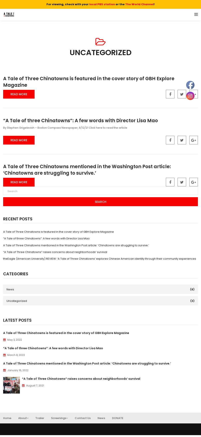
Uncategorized (16, 301)
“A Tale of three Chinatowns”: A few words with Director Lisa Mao (80, 120)
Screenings (59, 420)
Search (100, 202)
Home (7, 420)
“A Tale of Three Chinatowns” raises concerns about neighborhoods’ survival (55, 252)
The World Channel (139, 4)
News (10, 289)
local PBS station (102, 4)
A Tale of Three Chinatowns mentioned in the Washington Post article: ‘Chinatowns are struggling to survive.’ (87, 169)
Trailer (39, 420)
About (23, 420)
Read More (18, 94)
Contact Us (83, 420)
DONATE (117, 420)
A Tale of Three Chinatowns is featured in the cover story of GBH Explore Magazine (88, 81)
